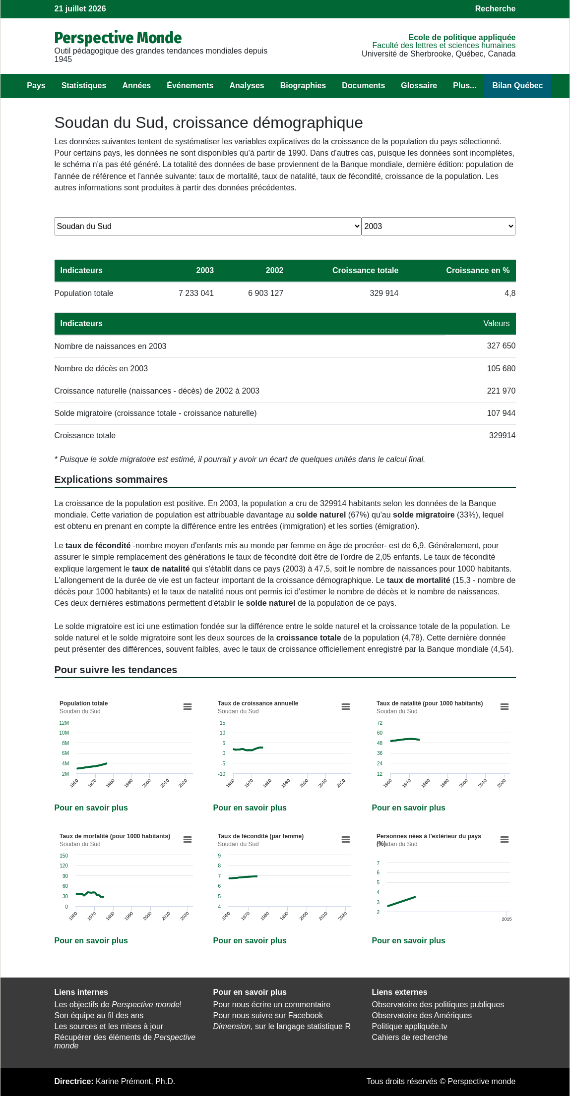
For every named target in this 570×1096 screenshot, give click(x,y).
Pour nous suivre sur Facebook (267, 1015)
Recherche (495, 8)
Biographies (303, 85)
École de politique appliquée (461, 37)
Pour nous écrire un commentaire (271, 1004)
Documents (363, 85)
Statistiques (84, 85)
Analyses (246, 85)
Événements (190, 85)
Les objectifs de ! (118, 1004)
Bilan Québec (517, 85)
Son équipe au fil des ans (99, 1015)
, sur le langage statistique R (281, 1026)
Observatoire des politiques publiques (438, 1004)
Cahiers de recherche (409, 1037)
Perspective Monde (118, 37)
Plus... (464, 85)
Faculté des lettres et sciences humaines (443, 45)
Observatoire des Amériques (422, 1015)
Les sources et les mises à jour (109, 1026)
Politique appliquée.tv (409, 1026)
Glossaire (419, 85)
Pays (36, 85)
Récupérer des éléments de (125, 1041)
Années (136, 85)
